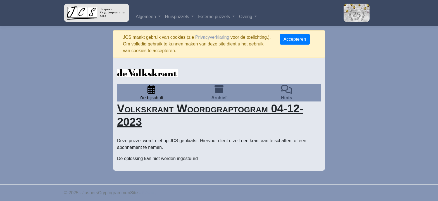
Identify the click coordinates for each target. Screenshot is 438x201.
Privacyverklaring (212, 37)
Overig (246, 16)
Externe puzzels (214, 16)
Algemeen (146, 16)
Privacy (149, 192)
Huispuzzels (178, 16)
